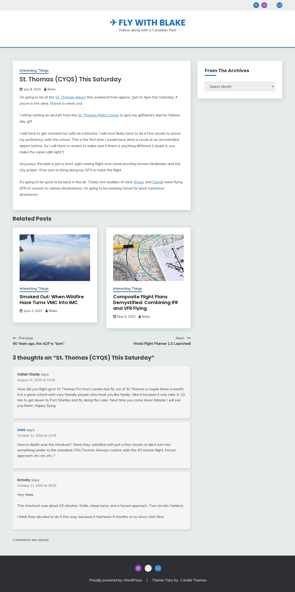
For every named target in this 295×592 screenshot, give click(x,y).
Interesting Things (34, 70)
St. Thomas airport (70, 97)
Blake (51, 89)
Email (279, 5)
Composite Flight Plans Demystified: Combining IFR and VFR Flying (145, 302)
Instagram (264, 5)
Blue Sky (272, 5)
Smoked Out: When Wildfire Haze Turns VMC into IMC (52, 299)
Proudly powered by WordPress (116, 580)
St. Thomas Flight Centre (98, 115)
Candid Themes (193, 580)
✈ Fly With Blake (148, 23)
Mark (21, 429)
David (157, 182)
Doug (139, 182)
